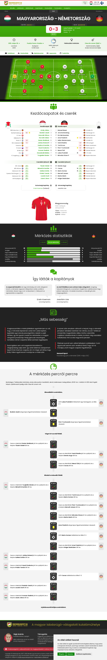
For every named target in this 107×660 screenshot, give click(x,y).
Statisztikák (48, 8)
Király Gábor (45, 130)
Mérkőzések (29, 8)
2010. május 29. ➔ (14, 43)
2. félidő (64, 242)
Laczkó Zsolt (45, 176)
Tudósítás (64, 53)
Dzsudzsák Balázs (43, 153)
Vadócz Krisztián (43, 145)
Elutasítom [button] (70, 654)
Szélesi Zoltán (44, 171)
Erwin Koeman (38, 188)
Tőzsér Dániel (44, 166)
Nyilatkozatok (37, 53)
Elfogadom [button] (62, 654)
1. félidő (43, 242)
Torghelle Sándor (43, 155)
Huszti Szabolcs (44, 148)
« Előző (6, 11)
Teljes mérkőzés (53, 242)
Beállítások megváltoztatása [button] (83, 654)
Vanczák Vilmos (43, 135)
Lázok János (45, 178)
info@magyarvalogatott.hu (25, 657)
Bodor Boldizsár (43, 140)
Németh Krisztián (43, 168)
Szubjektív (67, 8)
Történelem (58, 8)
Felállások (10, 53)
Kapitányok (38, 8)
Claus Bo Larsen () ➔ (93, 43)
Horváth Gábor (44, 138)
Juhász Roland (43, 143)
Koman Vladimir (43, 150)
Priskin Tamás (44, 173)
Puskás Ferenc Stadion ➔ (35, 43)
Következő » (99, 11)
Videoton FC (17, 138)
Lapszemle (51, 53)
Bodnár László (44, 133)
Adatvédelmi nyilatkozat (41, 657)
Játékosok (20, 8)
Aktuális (12, 8)
